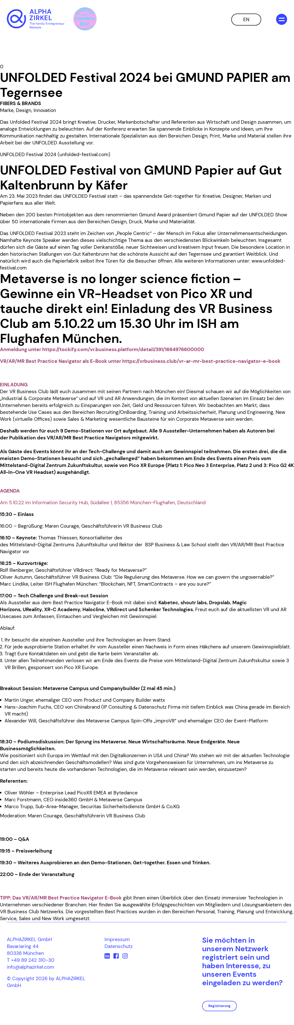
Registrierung (219, 1006)
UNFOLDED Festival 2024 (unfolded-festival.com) (55, 154)
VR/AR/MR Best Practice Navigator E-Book (72, 898)
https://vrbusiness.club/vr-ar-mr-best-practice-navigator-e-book (201, 361)
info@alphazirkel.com (30, 967)
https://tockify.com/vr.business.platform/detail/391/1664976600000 (123, 349)
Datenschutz (119, 946)
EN (246, 19)
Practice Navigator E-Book (93, 602)
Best (58, 602)
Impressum (117, 939)
